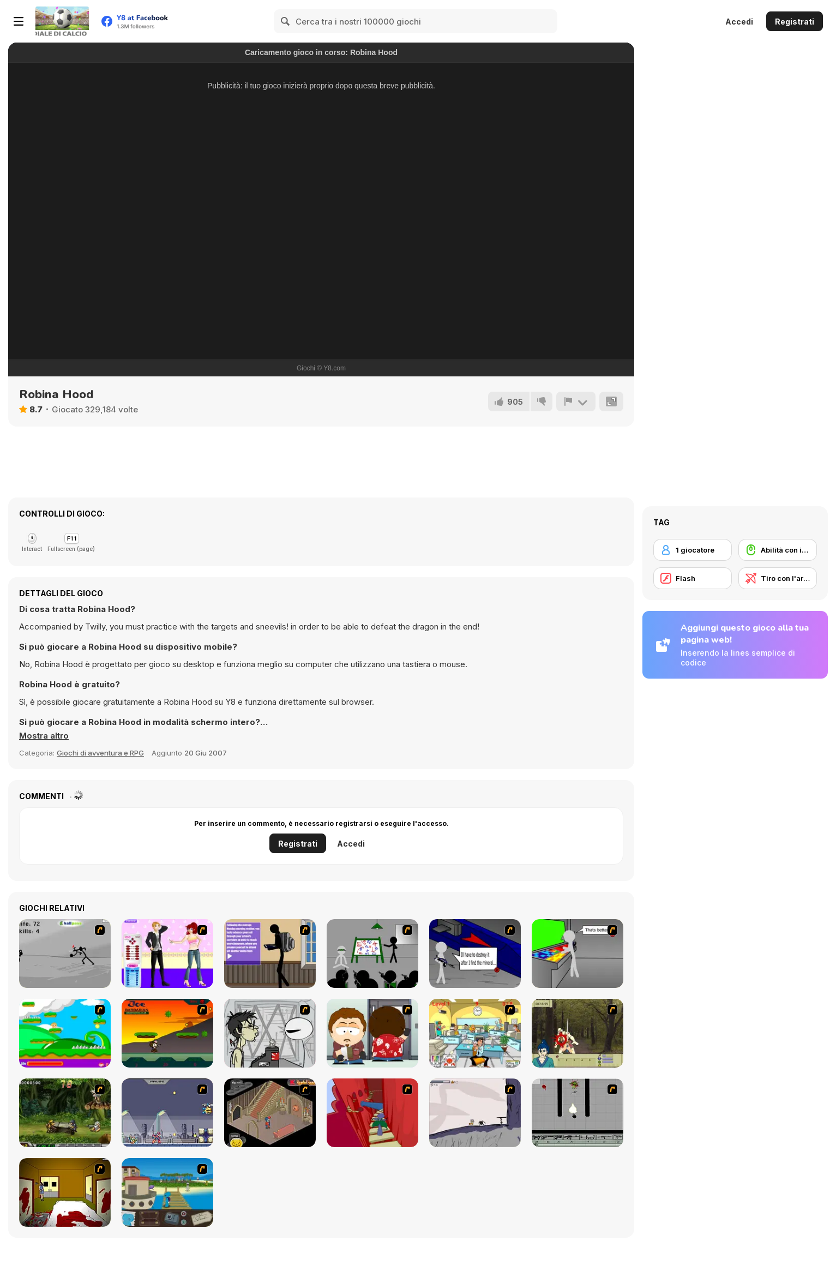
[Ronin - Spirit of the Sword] (577, 1033)
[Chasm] (372, 1112)
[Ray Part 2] (372, 1033)
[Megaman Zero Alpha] (167, 1112)
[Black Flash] (577, 1112)
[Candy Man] (65, 1033)
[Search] (286, 21)
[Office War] (475, 1033)
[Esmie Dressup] (167, 953)
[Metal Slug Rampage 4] (65, 1112)
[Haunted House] (270, 1112)
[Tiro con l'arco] (777, 578)
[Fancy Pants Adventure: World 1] (475, 1112)
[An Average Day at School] (270, 953)
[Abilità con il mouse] (777, 550)
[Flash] (692, 578)
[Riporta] (576, 401)
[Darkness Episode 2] (65, 1192)
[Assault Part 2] (475, 953)
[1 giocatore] (692, 550)
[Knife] (65, 953)
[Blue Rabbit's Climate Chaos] (167, 1192)
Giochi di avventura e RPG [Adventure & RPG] (100, 752)
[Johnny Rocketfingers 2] (270, 1033)
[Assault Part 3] (577, 953)
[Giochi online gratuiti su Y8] (62, 21)
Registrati (794, 21)
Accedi (739, 21)
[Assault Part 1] (372, 953)
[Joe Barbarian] (167, 1033)
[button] (44, 736)
